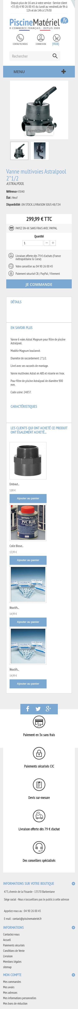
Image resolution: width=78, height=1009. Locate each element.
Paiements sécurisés (14, 945)
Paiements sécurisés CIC (39, 766)
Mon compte (12, 974)
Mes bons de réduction (15, 1003)
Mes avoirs (8, 987)
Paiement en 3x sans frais (39, 735)
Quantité (39, 236)
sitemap (7, 967)
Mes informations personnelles (19, 998)
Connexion (41, 44)
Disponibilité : (13, 204)
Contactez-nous (20, 44)
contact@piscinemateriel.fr (27, 919)
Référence (11, 192)
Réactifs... (14, 608)
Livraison (8, 956)
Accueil (7, 940)
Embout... (14, 484)
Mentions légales (12, 962)
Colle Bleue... (16, 546)
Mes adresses (10, 993)
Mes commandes (12, 982)
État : (9, 198)
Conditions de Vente (14, 951)
